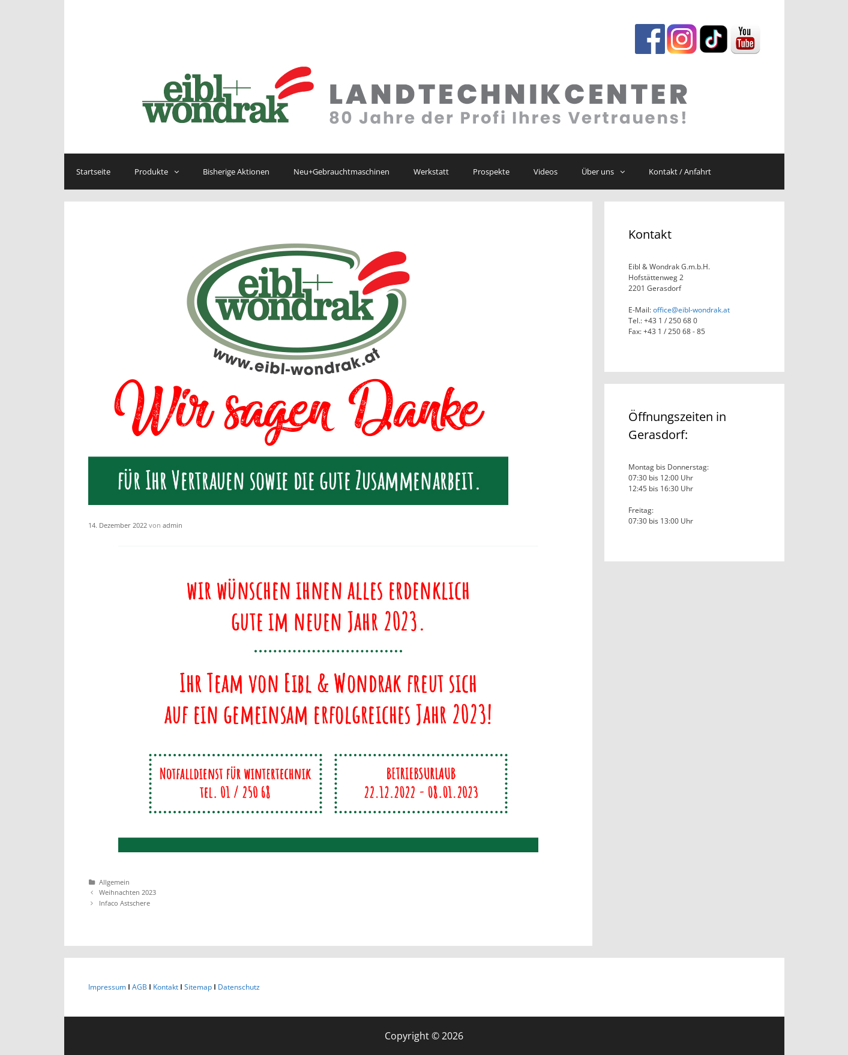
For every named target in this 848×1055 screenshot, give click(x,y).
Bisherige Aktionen (236, 171)
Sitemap (198, 987)
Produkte (162, 172)
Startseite (93, 171)
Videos (546, 171)
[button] (179, 172)
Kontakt (165, 987)
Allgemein (114, 881)
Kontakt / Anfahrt (680, 171)
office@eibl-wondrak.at (690, 310)
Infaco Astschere (124, 902)
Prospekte (491, 171)
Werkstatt (431, 171)
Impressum (107, 987)
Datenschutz (239, 987)
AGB (139, 987)
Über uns (609, 172)
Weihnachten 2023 (127, 892)
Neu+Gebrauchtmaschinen (341, 171)
